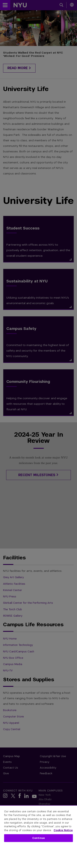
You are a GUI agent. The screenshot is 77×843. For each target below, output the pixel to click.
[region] (38, 824)
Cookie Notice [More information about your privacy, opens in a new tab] (63, 830)
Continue (38, 838)
